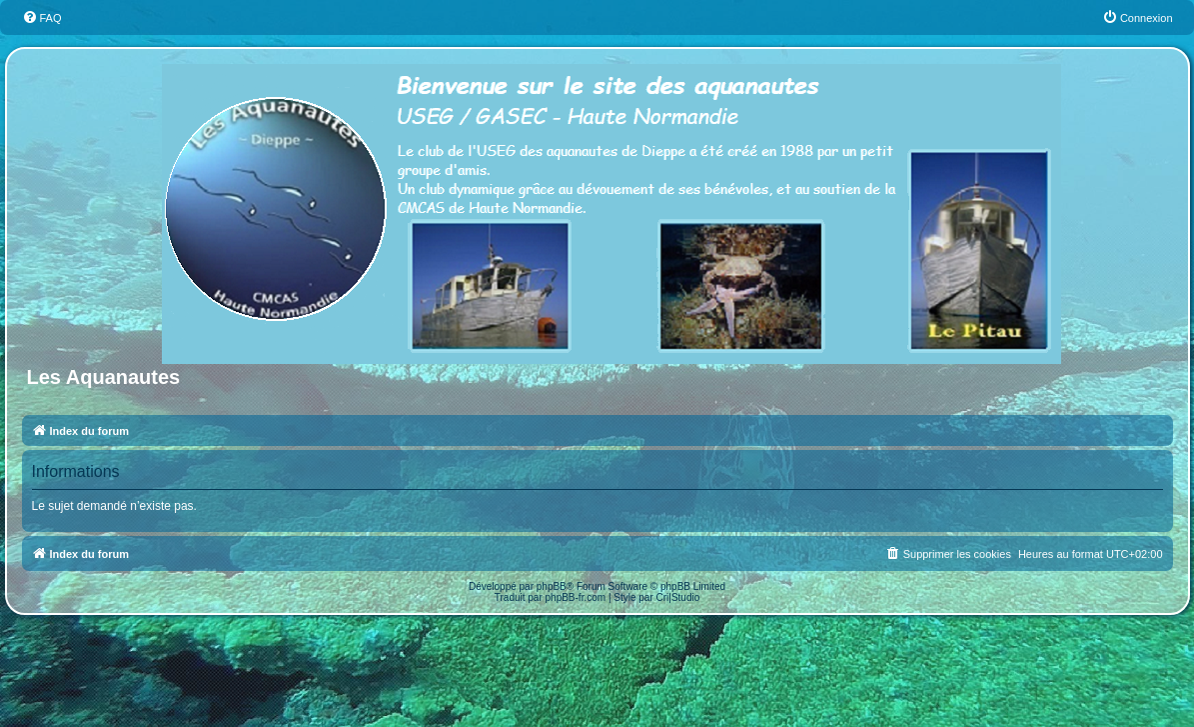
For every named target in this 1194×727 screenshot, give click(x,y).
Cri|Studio (678, 597)
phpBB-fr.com (576, 597)
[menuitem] (42, 18)
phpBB (552, 586)
